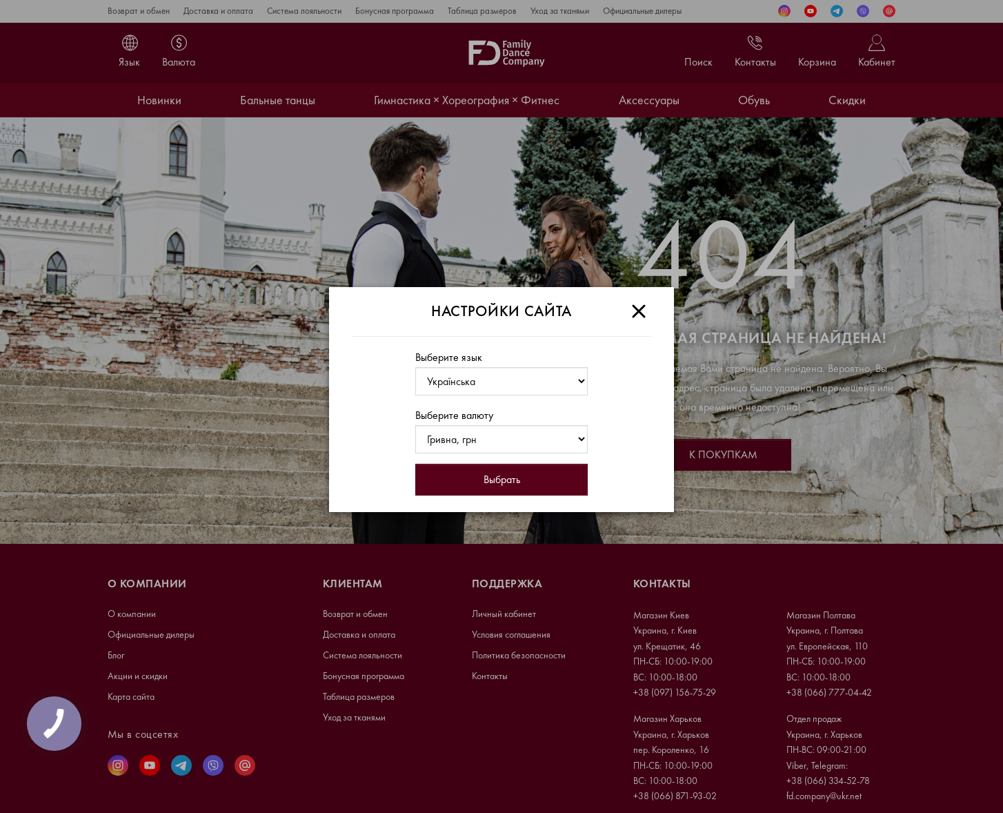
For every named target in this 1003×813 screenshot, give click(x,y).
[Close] (639, 311)
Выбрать (502, 479)
